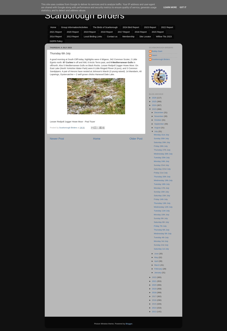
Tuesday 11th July (162, 211)
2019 (154, 289)
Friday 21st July (161, 173)
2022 (154, 277)
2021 (154, 281)
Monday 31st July (161, 135)
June (156, 254)
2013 (154, 311)
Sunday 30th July (161, 138)
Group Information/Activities (74, 27)
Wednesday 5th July (162, 233)
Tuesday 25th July (162, 157)
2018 (154, 292)
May (156, 257)
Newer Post (57, 138)
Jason (154, 55)
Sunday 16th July (161, 192)
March (157, 265)
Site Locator (145, 36)
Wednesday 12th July (163, 207)
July (156, 131)
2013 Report (73, 36)
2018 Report (107, 32)
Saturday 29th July (162, 142)
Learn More (170, 7)
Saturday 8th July (161, 222)
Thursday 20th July (162, 177)
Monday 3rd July (161, 241)
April (156, 261)
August (157, 128)
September (159, 124)
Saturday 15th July (162, 195)
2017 (154, 296)
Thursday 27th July (162, 150)
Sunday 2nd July (161, 245)
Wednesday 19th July (163, 180)
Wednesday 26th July (163, 154)
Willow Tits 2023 (164, 36)
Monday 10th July (161, 215)
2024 (154, 105)
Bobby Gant (157, 51)
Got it (183, 7)
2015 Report (158, 32)
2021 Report (56, 32)
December (159, 112)
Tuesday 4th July (161, 237)
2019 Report (90, 32)
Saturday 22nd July (162, 169)
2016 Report (141, 32)
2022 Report (167, 27)
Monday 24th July (161, 161)
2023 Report (150, 27)
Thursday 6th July (161, 230)
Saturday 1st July (161, 249)
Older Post (136, 138)
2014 (154, 308)
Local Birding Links (93, 36)
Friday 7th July (160, 226)
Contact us (112, 36)
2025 (154, 101)
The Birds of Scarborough (105, 27)
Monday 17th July (161, 188)
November (159, 116)
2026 (154, 98)
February (158, 269)
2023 (154, 109)
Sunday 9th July (161, 218)
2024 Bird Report (131, 27)
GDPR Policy (56, 41)
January (158, 272)
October (158, 120)
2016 (154, 300)
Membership (128, 36)
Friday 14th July (161, 199)
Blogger (129, 324)
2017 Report (124, 32)
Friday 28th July (161, 146)
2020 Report (73, 32)
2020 (154, 285)
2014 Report (56, 36)
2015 (154, 304)
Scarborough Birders (84, 15)
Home (53, 27)
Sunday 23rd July (161, 165)
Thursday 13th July (162, 203)
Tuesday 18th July (162, 184)
